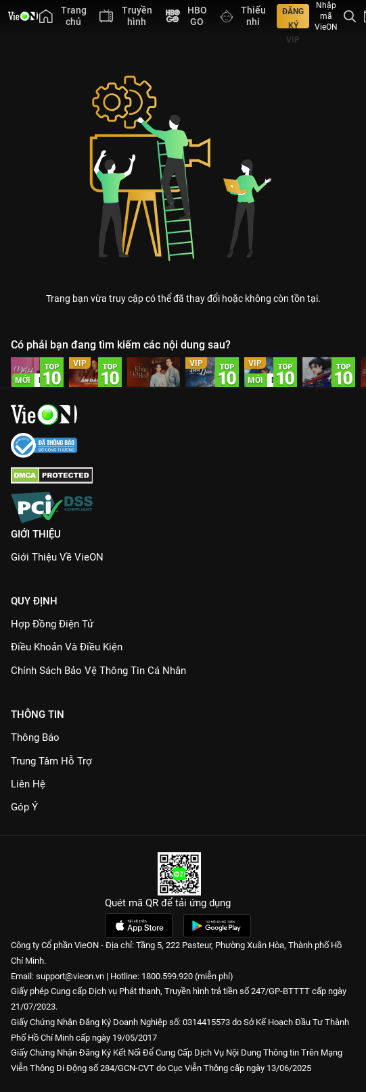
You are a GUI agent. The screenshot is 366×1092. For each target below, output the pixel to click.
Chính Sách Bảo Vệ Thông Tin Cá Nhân (98, 671)
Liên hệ (28, 784)
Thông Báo (35, 737)
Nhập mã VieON (326, 16)
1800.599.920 (167, 976)
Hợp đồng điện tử (52, 624)
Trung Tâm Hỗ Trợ (51, 761)
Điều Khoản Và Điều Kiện (66, 647)
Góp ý (24, 807)
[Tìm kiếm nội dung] (350, 16)
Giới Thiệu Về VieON (57, 557)
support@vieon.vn (70, 976)
